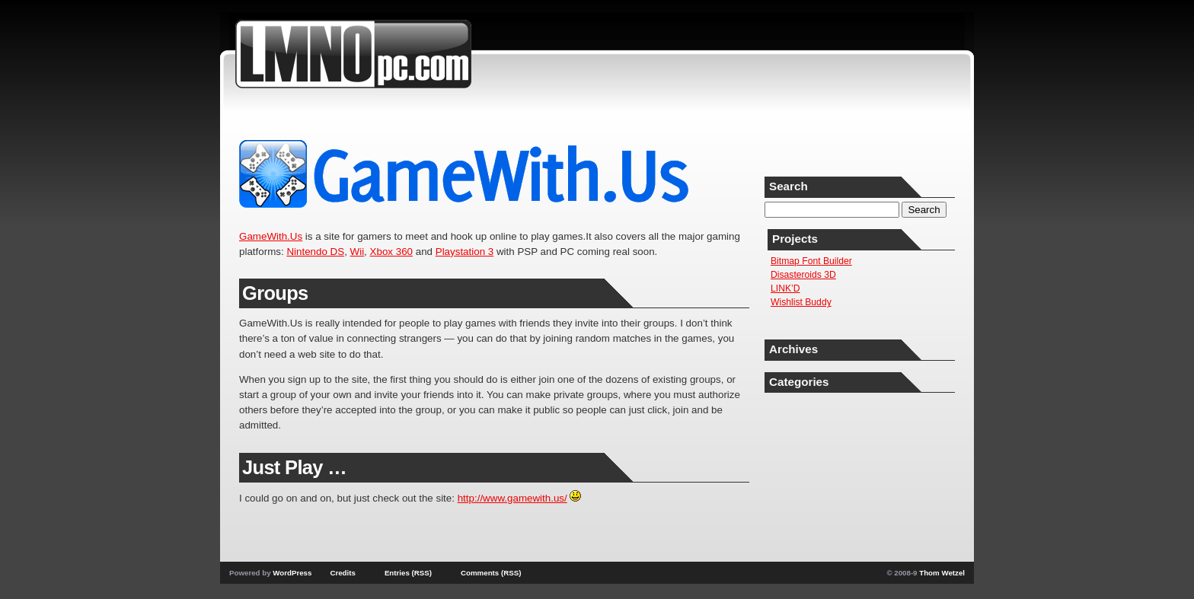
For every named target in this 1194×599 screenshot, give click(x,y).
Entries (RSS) (408, 573)
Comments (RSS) (491, 573)
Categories (799, 381)
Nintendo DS (315, 251)
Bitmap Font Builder (811, 261)
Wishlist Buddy (801, 302)
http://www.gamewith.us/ (512, 498)
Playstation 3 (465, 251)
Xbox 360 (391, 251)
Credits (342, 573)
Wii (357, 251)
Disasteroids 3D (803, 274)
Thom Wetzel (942, 573)
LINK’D (785, 288)
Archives (793, 349)
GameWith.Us (270, 236)
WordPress (292, 573)
